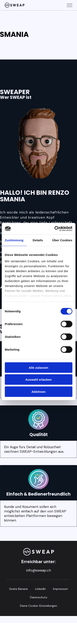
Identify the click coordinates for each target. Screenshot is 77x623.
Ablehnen (38, 391)
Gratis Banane (18, 589)
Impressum (60, 589)
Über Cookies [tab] (62, 240)
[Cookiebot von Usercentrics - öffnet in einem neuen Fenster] (54, 228)
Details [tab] (38, 240)
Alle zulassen (38, 367)
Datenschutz (38, 597)
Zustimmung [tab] (14, 240)
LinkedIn (40, 589)
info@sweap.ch (38, 570)
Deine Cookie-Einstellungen (38, 606)
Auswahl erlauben (38, 379)
